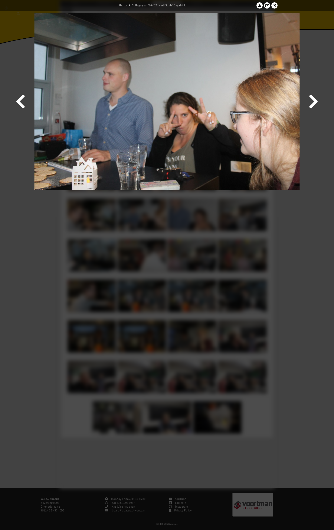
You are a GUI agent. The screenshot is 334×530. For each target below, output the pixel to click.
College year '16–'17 (144, 5)
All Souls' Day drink (173, 5)
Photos (123, 5)
